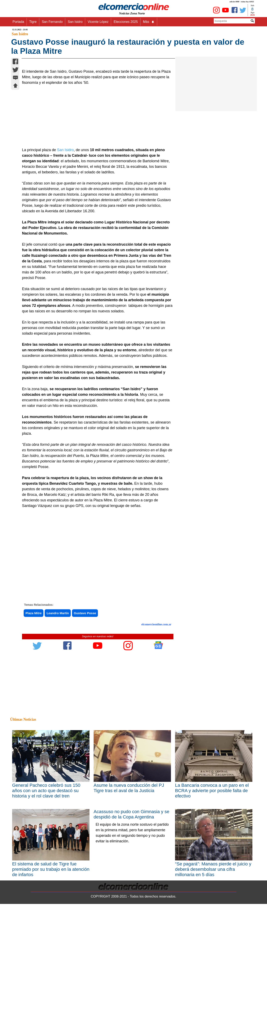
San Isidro (75, 21)
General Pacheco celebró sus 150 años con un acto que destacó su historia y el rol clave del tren (46, 891)
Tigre (33, 21)
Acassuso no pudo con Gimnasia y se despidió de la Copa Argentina (131, 915)
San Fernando (52, 21)
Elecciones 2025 (126, 21)
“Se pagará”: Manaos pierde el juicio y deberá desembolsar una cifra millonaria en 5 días (213, 970)
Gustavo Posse (85, 714)
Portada (18, 21)
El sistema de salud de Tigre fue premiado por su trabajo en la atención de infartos (50, 970)
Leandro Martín (57, 714)
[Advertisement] (95, 217)
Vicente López (98, 21)
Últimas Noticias (23, 820)
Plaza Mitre (34, 714)
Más (148, 22)
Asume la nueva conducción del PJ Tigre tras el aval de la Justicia (129, 889)
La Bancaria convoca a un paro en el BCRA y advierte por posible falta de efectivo (212, 891)
